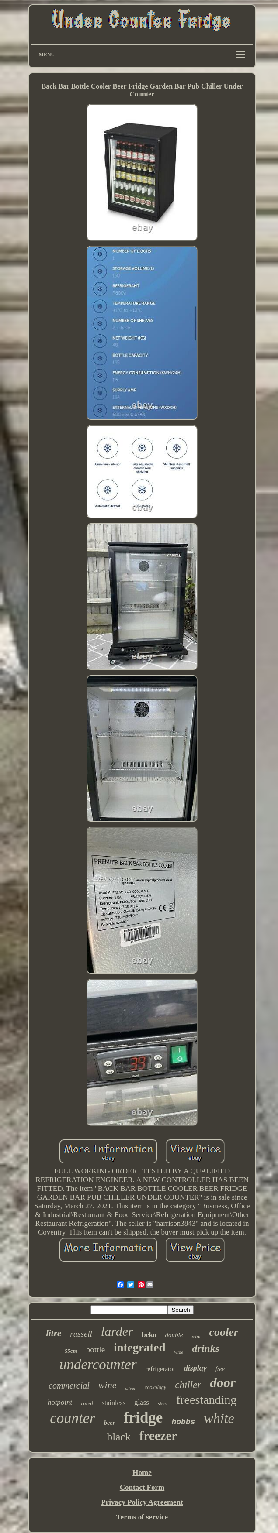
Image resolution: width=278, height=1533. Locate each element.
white (219, 1418)
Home (141, 1472)
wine (107, 1384)
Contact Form (142, 1487)
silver (130, 1388)
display (195, 1368)
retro (195, 1336)
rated (87, 1403)
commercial (69, 1385)
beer (109, 1423)
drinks (205, 1348)
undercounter (98, 1364)
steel (162, 1403)
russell (81, 1333)
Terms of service (142, 1517)
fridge (143, 1417)
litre (53, 1333)
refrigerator (160, 1368)
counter (72, 1418)
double (174, 1334)
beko (149, 1334)
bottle (95, 1349)
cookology (155, 1387)
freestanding (206, 1399)
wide (179, 1352)
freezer (158, 1436)
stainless (113, 1402)
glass (141, 1402)
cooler (223, 1332)
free (220, 1369)
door (223, 1382)
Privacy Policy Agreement (142, 1502)
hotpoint (60, 1402)
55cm (71, 1351)
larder (117, 1331)
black (119, 1437)
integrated (139, 1347)
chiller (188, 1384)
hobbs (183, 1422)
